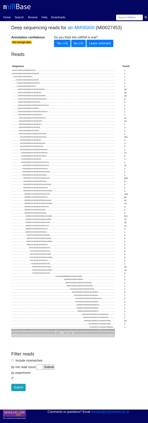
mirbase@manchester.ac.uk (110, 411)
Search (19, 17)
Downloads (58, 17)
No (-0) (78, 43)
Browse (33, 17)
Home (7, 17)
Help (44, 17)
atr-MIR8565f (81, 27)
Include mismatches (28, 360)
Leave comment (100, 43)
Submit (18, 387)
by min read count (23, 367)
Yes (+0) (62, 43)
